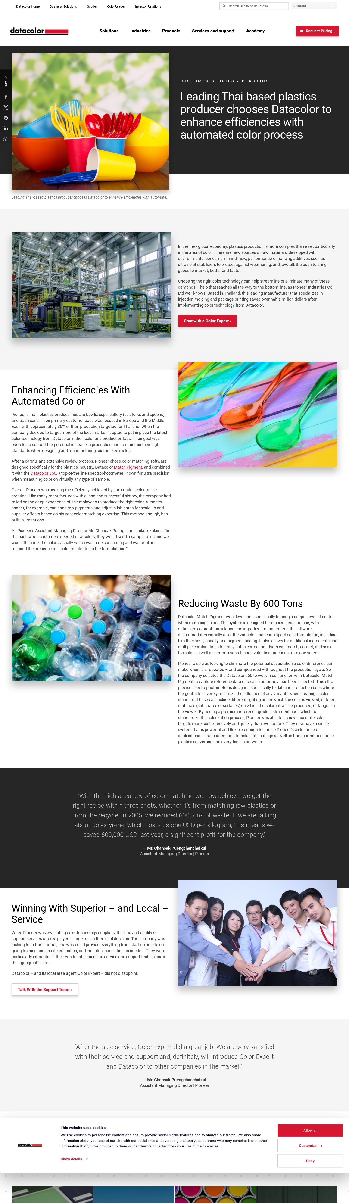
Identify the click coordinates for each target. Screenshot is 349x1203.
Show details (71, 1189)
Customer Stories (208, 82)
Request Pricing (315, 31)
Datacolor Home (28, 6)
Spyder (92, 6)
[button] (6, 98)
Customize (310, 1176)
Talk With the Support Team (43, 990)
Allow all (310, 1160)
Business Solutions (63, 6)
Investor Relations (148, 6)
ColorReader (116, 6)
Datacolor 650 (43, 473)
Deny (310, 1191)
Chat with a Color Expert (206, 321)
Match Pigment (128, 467)
